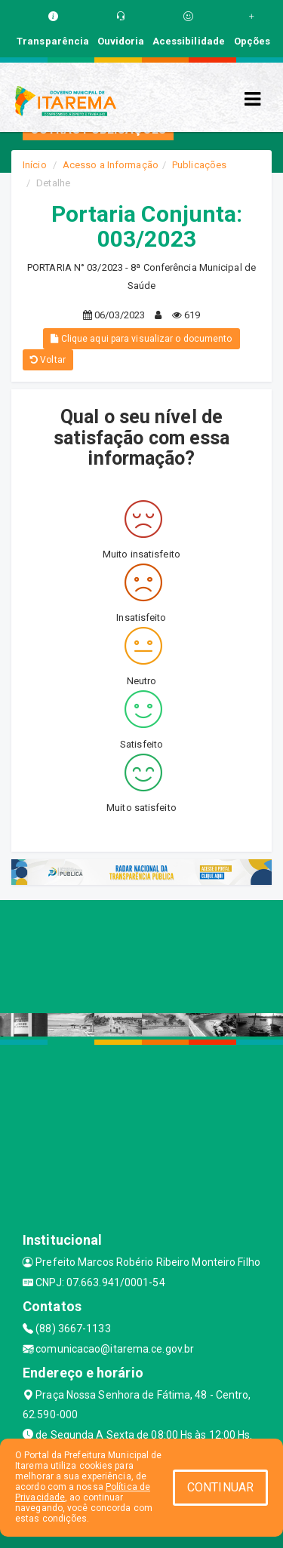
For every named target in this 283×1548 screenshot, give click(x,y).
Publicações (199, 164)
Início (35, 164)
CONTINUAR (220, 1487)
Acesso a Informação (110, 164)
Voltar (48, 360)
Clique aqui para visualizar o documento (141, 338)
